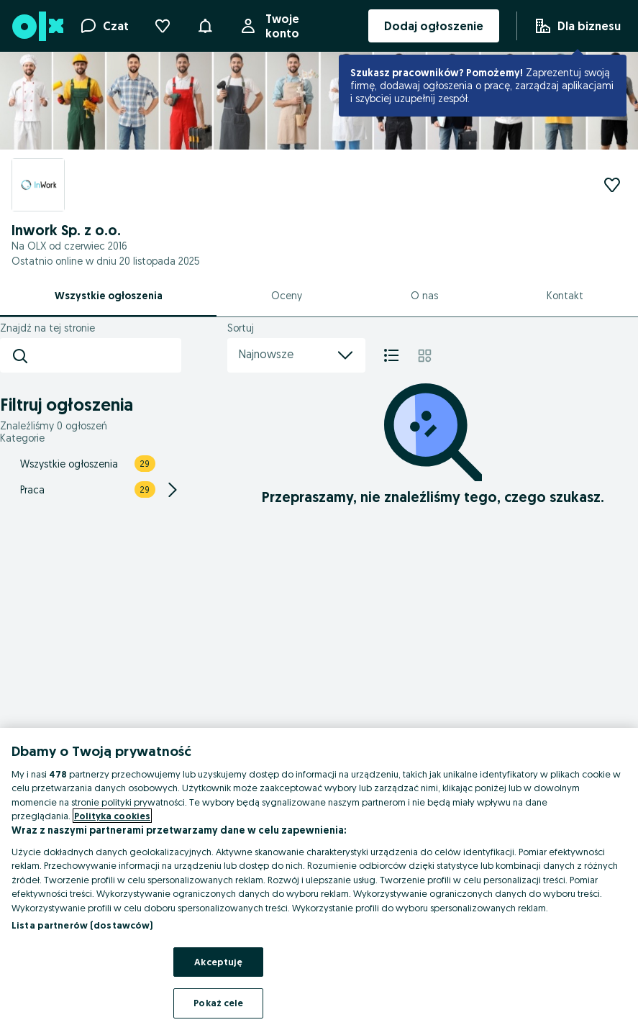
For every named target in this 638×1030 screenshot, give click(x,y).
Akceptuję (218, 961)
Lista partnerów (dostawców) (82, 925)
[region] (319, 879)
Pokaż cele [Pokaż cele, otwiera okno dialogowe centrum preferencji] (218, 1002)
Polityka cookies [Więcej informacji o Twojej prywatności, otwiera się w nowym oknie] (112, 815)
